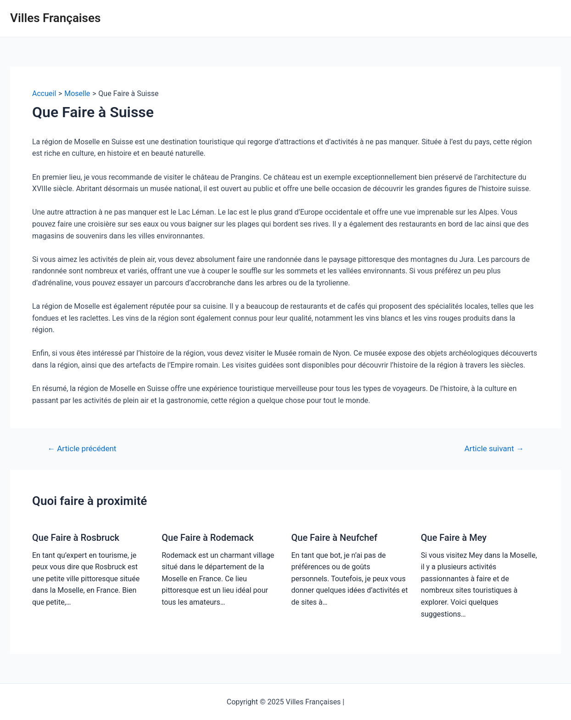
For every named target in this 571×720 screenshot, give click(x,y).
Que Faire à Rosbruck (75, 537)
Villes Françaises (55, 18)
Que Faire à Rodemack (207, 537)
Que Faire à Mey (454, 537)
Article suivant (494, 449)
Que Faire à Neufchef (334, 537)
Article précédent (81, 449)
